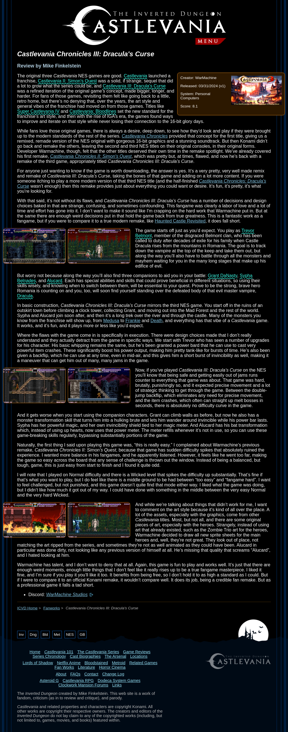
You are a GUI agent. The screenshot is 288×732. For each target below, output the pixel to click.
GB (82, 634)
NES (70, 634)
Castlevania (135, 75)
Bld (45, 634)
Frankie (132, 320)
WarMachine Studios (66, 594)
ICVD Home (27, 608)
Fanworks (51, 608)
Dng (33, 634)
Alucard (54, 280)
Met (57, 634)
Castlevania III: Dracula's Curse (134, 86)
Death (156, 320)
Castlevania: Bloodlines (92, 111)
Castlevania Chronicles (145, 136)
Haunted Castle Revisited (180, 221)
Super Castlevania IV (38, 111)
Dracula (25, 295)
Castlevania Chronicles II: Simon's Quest (90, 156)
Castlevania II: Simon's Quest (67, 80)
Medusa (111, 320)
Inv (21, 634)
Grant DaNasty (222, 275)
